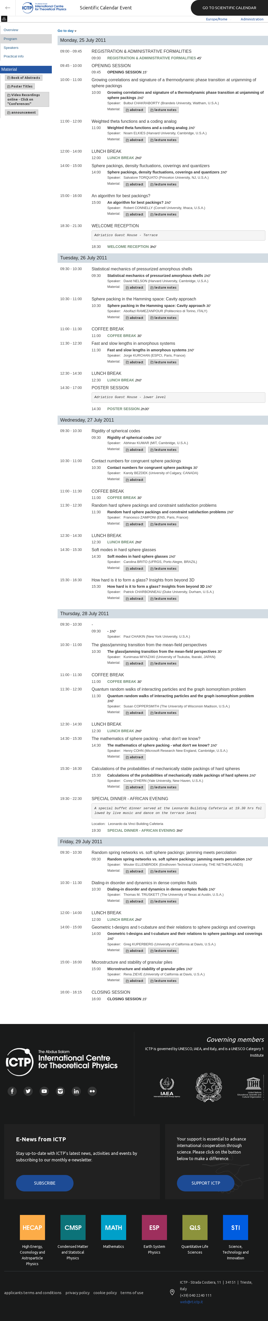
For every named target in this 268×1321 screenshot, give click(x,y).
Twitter (28, 1091)
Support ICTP (206, 1183)
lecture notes (163, 110)
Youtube (44, 1091)
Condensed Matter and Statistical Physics (73, 1251)
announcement (21, 112)
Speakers (11, 48)
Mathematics (113, 1246)
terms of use (132, 1292)
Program (10, 39)
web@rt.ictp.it (191, 1302)
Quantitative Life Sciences (194, 1249)
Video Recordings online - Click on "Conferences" (23, 99)
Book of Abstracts (23, 78)
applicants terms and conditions (33, 1292)
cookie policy (105, 1292)
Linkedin (76, 1091)
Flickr (92, 1091)
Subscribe (44, 1183)
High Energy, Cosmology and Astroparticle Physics (32, 1251)
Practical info (14, 56)
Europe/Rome (216, 19)
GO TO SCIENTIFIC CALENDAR (229, 7)
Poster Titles (19, 86)
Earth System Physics (154, 1249)
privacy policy (77, 1292)
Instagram (60, 1091)
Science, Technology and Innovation (235, 1251)
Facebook (12, 1091)
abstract (134, 110)
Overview (11, 30)
